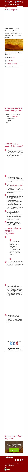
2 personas (10, 61)
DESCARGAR (14, 450)
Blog (14, 4)
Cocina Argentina (15, 66)
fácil (14, 57)
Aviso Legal (8, 464)
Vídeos (10, 4)
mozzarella (15, 116)
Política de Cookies (9, 465)
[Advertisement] (14, 18)
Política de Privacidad (17, 464)
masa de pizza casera (17, 185)
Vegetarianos (9, 66)
